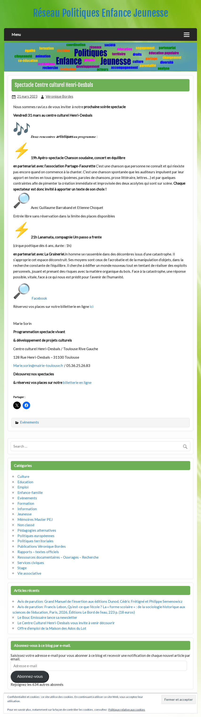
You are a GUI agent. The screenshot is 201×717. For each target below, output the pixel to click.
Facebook (39, 298)
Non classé (25, 525)
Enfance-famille (30, 492)
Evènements (29, 422)
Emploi (23, 487)
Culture (23, 476)
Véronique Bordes (59, 96)
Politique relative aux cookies (126, 709)
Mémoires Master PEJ (35, 519)
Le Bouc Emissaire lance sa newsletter (47, 617)
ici (92, 306)
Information (27, 509)
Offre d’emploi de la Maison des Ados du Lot (51, 628)
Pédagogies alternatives (36, 530)
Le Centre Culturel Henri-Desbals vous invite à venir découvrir (66, 623)
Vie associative (29, 573)
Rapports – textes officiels (38, 552)
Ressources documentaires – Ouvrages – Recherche (57, 557)
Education (25, 482)
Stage (22, 568)
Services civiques (30, 562)
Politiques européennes (35, 536)
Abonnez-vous (30, 676)
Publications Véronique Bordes (41, 546)
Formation (25, 503)
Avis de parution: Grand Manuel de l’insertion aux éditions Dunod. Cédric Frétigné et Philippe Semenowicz (99, 601)
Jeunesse (24, 514)
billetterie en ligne (77, 382)
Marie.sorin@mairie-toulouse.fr (38, 365)
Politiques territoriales (35, 541)
